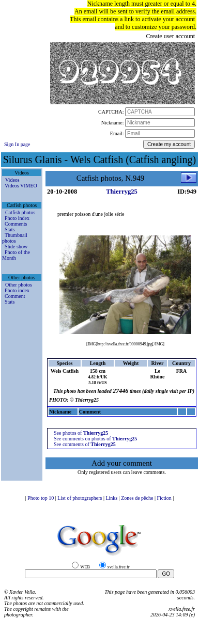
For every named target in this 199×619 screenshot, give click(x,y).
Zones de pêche (138, 498)
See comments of (85, 444)
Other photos (18, 285)
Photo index (17, 218)
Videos (12, 180)
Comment (15, 296)
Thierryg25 (121, 191)
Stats (9, 229)
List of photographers (80, 498)
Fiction (165, 498)
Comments (16, 224)
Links (111, 498)
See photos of (81, 433)
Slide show (16, 246)
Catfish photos (20, 212)
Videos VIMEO (21, 185)
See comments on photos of (95, 438)
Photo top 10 (41, 498)
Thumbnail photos (14, 238)
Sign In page (17, 144)
